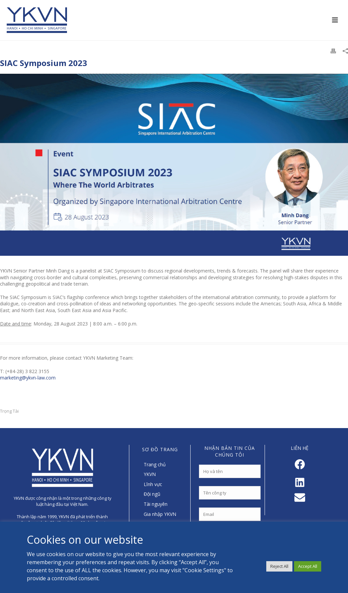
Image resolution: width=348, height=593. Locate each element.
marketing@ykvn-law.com (28, 377)
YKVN (150, 474)
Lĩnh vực (153, 484)
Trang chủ (155, 464)
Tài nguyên (155, 504)
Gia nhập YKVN (160, 514)
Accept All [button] (307, 566)
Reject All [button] (279, 566)
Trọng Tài (9, 411)
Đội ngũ (152, 494)
